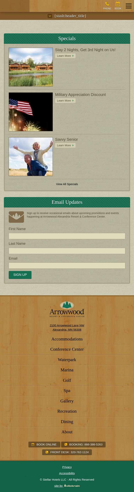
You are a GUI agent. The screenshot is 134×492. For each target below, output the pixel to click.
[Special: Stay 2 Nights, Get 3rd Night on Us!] (31, 67)
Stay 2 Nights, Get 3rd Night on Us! (85, 50)
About (67, 431)
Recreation (67, 411)
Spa (67, 390)
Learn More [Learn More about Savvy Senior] (64, 145)
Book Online (44, 444)
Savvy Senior (66, 139)
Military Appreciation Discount (80, 94)
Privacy (67, 467)
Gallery (67, 401)
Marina (67, 370)
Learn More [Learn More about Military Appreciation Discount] (64, 100)
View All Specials (67, 184)
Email (13, 258)
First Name (17, 229)
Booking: (83, 444)
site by (67, 485)
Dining (67, 421)
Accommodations (67, 339)
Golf (67, 380)
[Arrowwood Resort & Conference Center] (15, 6)
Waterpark (67, 359)
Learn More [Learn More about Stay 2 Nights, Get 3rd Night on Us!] (64, 55)
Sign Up (20, 275)
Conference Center (67, 349)
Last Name (17, 244)
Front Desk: (67, 452)
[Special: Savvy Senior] (31, 156)
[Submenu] (50, 16)
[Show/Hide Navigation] (128, 6)
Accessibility (67, 473)
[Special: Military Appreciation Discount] (31, 111)
